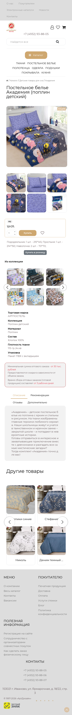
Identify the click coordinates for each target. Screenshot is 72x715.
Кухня (45, 72)
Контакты (12, 16)
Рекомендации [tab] (40, 395)
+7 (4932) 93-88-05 (35, 670)
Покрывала (30, 72)
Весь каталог (12, 590)
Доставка (44, 590)
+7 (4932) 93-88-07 (35, 680)
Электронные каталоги (20, 10)
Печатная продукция (52, 586)
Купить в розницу (35, 252)
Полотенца (21, 68)
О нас (10, 3)
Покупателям (26, 3)
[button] (36, 41)
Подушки (52, 68)
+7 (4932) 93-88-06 (35, 675)
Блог (41, 605)
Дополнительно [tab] (37, 402)
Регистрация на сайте (18, 633)
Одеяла (37, 68)
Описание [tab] (19, 395)
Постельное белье (41, 63)
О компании (12, 586)
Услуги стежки (47, 600)
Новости (44, 10)
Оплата (43, 595)
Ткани (20, 63)
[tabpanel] (35, 433)
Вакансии (10, 600)
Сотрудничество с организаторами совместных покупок (17, 642)
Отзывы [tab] (17, 402)
